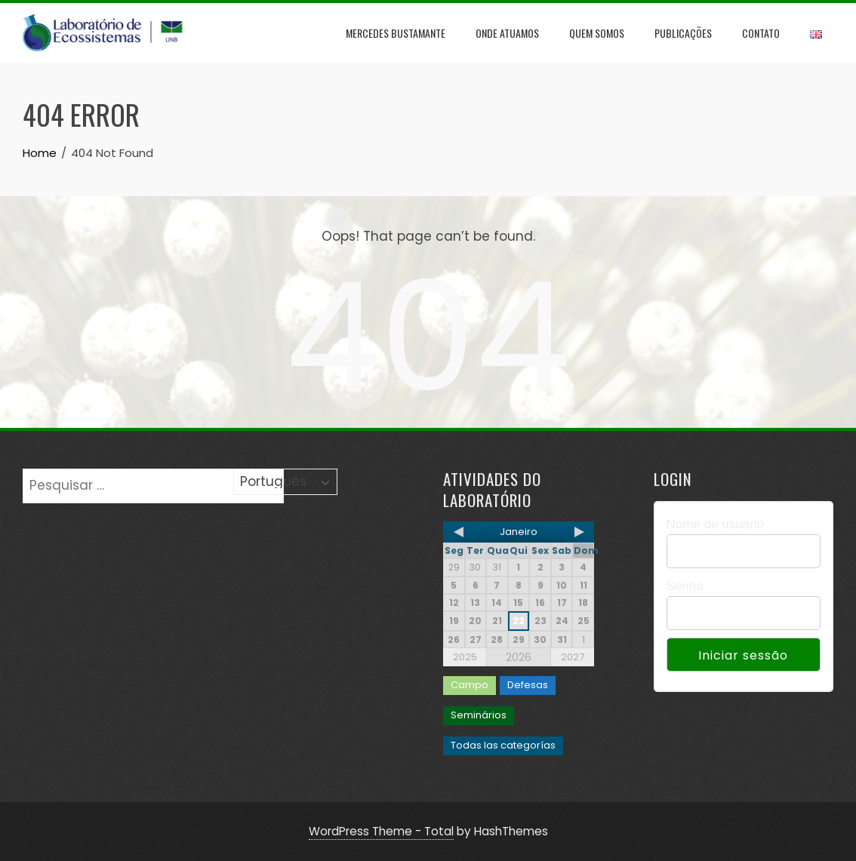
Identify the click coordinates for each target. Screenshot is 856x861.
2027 (572, 657)
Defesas (527, 685)
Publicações (683, 33)
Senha (685, 586)
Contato (761, 33)
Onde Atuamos (507, 33)
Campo (469, 685)
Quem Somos (596, 33)
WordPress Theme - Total (381, 831)
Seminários (479, 715)
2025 (465, 657)
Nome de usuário (715, 524)
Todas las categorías (503, 745)
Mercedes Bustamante (395, 33)
